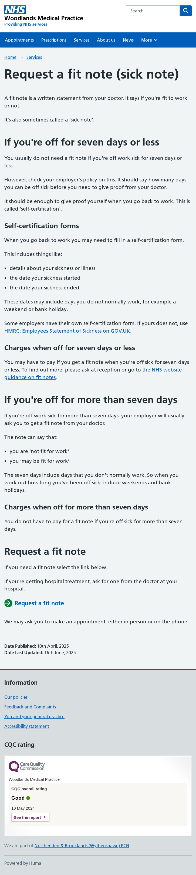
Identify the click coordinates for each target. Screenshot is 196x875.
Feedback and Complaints (30, 707)
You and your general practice (34, 716)
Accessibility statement (26, 726)
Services (81, 40)
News (128, 40)
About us (106, 40)
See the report (27, 817)
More (149, 40)
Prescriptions (53, 40)
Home (10, 57)
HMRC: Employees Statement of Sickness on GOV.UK (67, 331)
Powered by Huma (22, 863)
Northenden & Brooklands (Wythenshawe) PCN (82, 845)
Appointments (19, 40)
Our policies (16, 697)
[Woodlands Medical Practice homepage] (43, 16)
